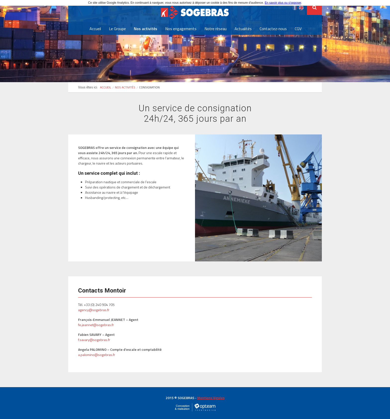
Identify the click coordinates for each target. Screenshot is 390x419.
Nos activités (145, 29)
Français (294, 7)
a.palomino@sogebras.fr (96, 354)
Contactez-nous (273, 29)
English (301, 7)
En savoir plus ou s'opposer (283, 2)
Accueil (95, 29)
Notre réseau (215, 29)
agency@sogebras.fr (93, 309)
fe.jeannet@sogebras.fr (96, 324)
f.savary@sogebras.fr (94, 339)
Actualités (243, 29)
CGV (298, 29)
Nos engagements (180, 29)
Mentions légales (211, 397)
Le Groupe (117, 29)
